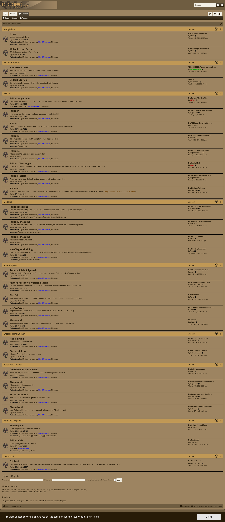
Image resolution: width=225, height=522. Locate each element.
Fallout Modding (19, 206)
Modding (8, 201)
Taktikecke (23, 451)
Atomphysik (16, 407)
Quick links (6, 14)
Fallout (7, 93)
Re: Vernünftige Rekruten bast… (200, 175)
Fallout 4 (15, 151)
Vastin (192, 427)
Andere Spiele (10, 265)
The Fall (14, 295)
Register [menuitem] (220, 14)
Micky (192, 36)
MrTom (193, 100)
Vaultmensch (194, 82)
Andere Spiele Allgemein (23, 270)
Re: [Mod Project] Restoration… (200, 206)
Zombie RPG (36, 436)
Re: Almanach (193, 295)
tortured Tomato (195, 284)
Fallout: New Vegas (20, 163)
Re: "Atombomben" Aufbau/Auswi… (201, 382)
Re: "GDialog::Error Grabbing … (200, 123)
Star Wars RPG (49, 436)
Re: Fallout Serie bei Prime (198, 338)
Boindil (192, 223)
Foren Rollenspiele (12, 420)
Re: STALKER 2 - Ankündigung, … (201, 307)
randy (192, 272)
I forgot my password (94, 480)
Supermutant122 (196, 153)
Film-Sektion (17, 338)
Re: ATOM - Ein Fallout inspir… (200, 282)
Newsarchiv (23, 44)
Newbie (193, 125)
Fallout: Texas (25, 436)
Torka (192, 297)
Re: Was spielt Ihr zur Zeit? (198, 270)
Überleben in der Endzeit (24, 369)
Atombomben (17, 382)
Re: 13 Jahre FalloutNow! (197, 34)
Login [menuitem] (215, 14)
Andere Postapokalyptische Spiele (29, 282)
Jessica (193, 442)
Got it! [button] (209, 517)
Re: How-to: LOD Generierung (199, 221)
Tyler (192, 251)
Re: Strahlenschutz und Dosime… (201, 406)
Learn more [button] (93, 517)
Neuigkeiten (9, 29)
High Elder (194, 113)
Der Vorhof (9, 456)
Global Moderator (44, 42)
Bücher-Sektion (18, 351)
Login (16, 18)
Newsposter (33, 42)
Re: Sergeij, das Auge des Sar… (200, 394)
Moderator (54, 42)
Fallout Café (16, 440)
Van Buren (22, 146)
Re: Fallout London (195, 236)
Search (7, 18)
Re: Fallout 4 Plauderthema (198, 150)
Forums (25, 14)
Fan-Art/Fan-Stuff (12, 62)
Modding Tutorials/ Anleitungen (30, 217)
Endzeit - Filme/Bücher (14, 333)
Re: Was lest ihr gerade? (197, 351)
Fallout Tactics (18, 175)
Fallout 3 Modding (20, 221)
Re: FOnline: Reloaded (196, 188)
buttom (192, 137)
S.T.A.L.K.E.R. (17, 307)
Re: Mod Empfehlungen (197, 249)
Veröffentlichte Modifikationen (54, 217)
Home (12, 14)
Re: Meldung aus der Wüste (198, 49)
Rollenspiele (17, 425)
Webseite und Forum (21, 49)
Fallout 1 (15, 110)
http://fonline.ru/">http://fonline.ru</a (120, 191)
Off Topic (15, 461)
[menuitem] (210, 14)
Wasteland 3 (192, 320)
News (13, 34)
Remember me (109, 480)
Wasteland (16, 320)
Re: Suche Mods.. (194, 163)
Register (25, 18)
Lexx (192, 165)
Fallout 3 (15, 135)
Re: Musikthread (194, 461)
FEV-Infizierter (195, 69)
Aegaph (63, 501)
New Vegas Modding (21, 249)
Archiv (32, 451)
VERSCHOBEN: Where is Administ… (202, 67)
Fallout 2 (15, 123)
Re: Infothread (193, 440)
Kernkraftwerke (19, 394)
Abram (192, 322)
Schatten (191, 79)
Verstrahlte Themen (13, 364)
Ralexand (193, 340)
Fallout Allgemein (20, 98)
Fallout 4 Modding (20, 236)
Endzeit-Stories (18, 79)
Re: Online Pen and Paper (197, 425)
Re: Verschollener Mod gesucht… (200, 110)
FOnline (14, 188)
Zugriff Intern (23, 42)
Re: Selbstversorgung (196, 369)
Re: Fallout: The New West (198, 98)
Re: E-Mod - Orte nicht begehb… (200, 135)
